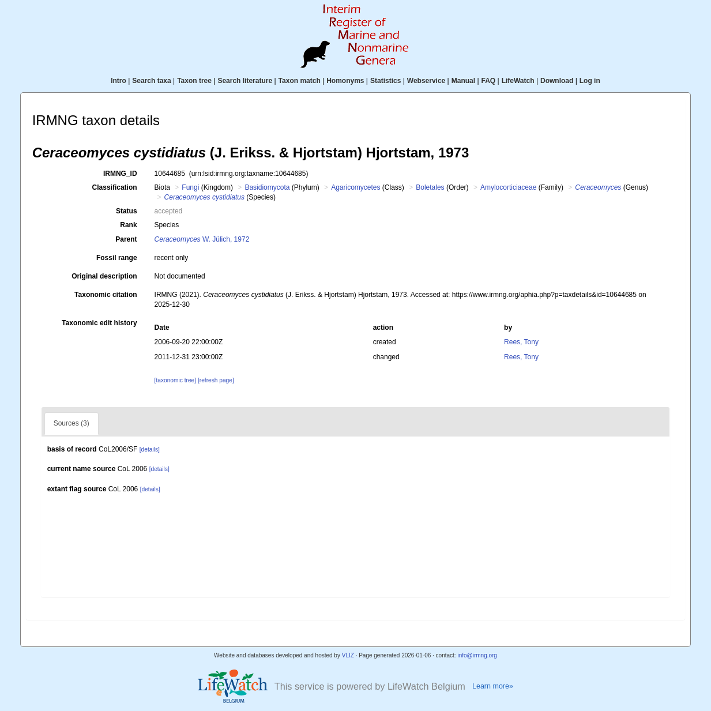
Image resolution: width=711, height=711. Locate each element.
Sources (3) (71, 423)
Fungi (190, 187)
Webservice (426, 81)
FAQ (488, 81)
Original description (104, 276)
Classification (114, 187)
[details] (150, 449)
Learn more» (492, 686)
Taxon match (300, 81)
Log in (590, 81)
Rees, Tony (521, 342)
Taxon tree (194, 81)
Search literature (244, 81)
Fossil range (116, 258)
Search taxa (151, 81)
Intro (118, 81)
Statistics (385, 81)
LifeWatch (518, 81)
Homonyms (345, 81)
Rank (128, 225)
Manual (463, 81)
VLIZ (348, 655)
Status (126, 211)
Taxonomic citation (105, 295)
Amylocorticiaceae (508, 187)
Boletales (430, 187)
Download (556, 81)
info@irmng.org (477, 655)
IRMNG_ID (120, 174)
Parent (126, 239)
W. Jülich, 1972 (202, 239)
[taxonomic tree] (175, 380)
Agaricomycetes (355, 187)
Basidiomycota (266, 187)
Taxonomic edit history (99, 323)
